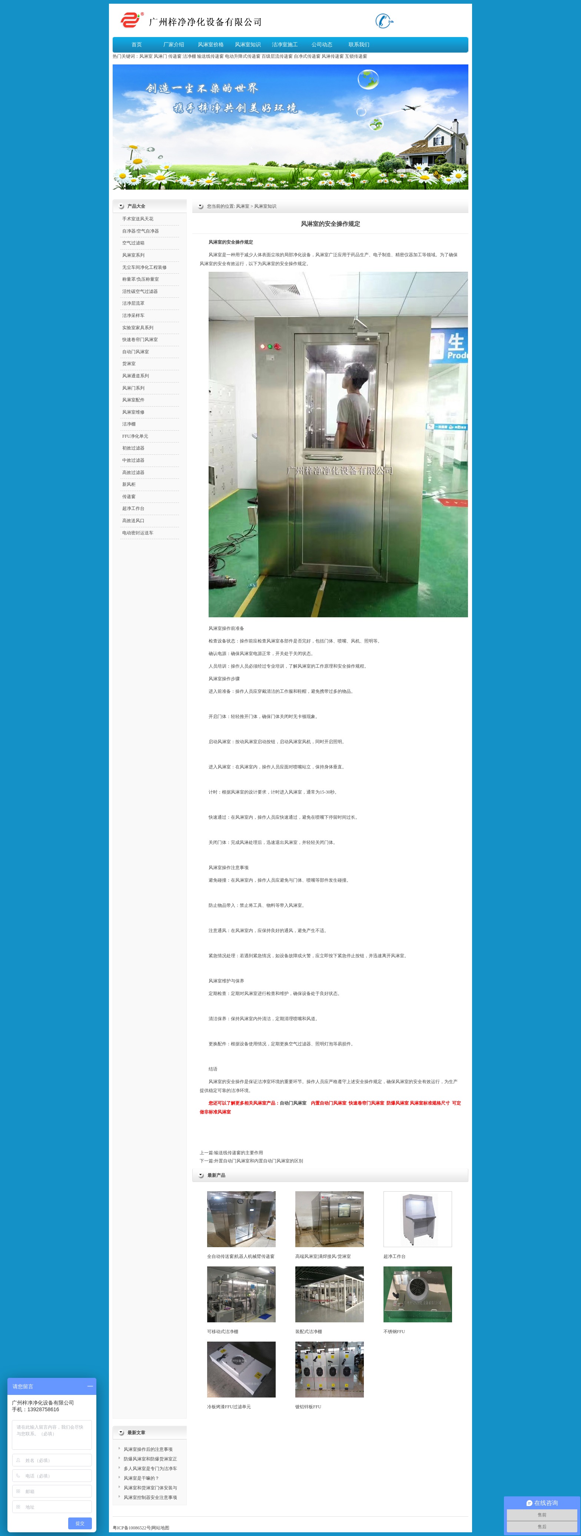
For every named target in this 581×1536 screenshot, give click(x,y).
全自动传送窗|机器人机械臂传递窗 (241, 1225)
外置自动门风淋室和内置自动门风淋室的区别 (258, 1160)
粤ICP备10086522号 (132, 1527)
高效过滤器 (133, 472)
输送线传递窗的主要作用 (238, 1152)
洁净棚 (189, 56)
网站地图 (160, 1527)
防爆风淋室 (397, 1103)
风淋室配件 (133, 400)
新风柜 (129, 484)
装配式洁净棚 (329, 1300)
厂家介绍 (173, 44)
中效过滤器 (133, 460)
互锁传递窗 (356, 56)
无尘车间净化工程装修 (144, 267)
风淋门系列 (133, 388)
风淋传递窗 (333, 56)
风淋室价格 (211, 44)
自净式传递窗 (307, 56)
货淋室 (129, 363)
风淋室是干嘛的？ (141, 1478)
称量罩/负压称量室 (140, 279)
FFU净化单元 (135, 436)
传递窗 (175, 56)
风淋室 (146, 56)
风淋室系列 (133, 255)
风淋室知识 (248, 44)
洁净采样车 (133, 315)
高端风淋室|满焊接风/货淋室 (329, 1225)
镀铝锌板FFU (329, 1375)
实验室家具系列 (137, 327)
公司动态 (322, 44)
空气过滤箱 (133, 243)
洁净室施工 (285, 44)
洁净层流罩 (133, 303)
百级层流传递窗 (277, 56)
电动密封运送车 (137, 532)
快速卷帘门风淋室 (366, 1103)
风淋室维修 (133, 412)
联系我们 (359, 44)
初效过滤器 (133, 448)
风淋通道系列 (135, 375)
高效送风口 (133, 520)
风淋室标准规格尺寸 (430, 1103)
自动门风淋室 (293, 1103)
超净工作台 (418, 1225)
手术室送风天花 (137, 218)
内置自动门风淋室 (328, 1103)
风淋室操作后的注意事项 (148, 1449)
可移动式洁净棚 (241, 1300)
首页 (137, 44)
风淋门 (160, 56)
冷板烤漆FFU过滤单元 (241, 1375)
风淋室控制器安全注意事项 (150, 1497)
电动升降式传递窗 (242, 56)
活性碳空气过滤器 (140, 291)
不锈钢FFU (418, 1300)
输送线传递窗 (210, 56)
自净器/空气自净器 (140, 231)
